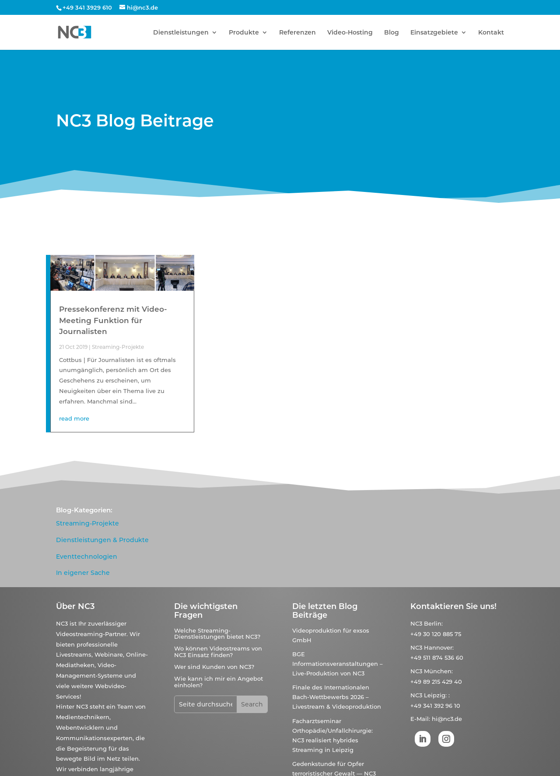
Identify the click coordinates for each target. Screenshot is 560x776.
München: (438, 671)
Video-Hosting (350, 32)
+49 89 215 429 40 (436, 681)
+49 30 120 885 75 (435, 633)
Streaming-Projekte (118, 347)
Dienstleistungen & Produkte (102, 540)
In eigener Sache (83, 573)
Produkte (244, 32)
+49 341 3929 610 (87, 7)
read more (74, 418)
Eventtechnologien (86, 556)
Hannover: (439, 647)
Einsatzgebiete (434, 32)
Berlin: (433, 623)
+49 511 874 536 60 (436, 657)
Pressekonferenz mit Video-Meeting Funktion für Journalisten (113, 320)
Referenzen (297, 32)
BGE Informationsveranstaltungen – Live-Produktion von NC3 (337, 664)
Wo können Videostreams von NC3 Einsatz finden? (218, 651)
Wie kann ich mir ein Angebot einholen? (218, 681)
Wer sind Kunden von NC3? (214, 666)
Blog (391, 32)
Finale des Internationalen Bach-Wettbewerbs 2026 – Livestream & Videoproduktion (336, 697)
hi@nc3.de (447, 718)
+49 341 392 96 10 (435, 705)
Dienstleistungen (181, 32)
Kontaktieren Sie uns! (453, 606)
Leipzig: (435, 695)
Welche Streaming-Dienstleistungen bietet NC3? (217, 633)
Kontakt (491, 32)
